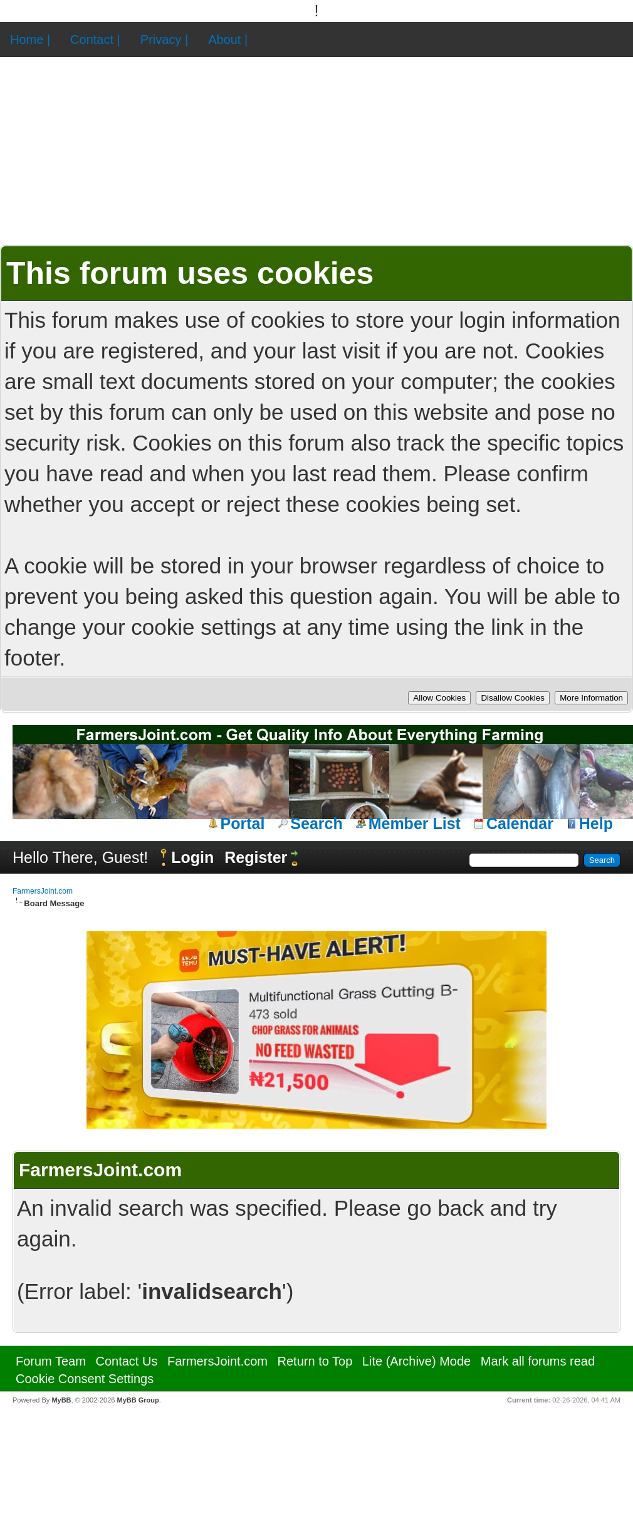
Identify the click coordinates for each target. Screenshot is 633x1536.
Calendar (519, 823)
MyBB (61, 1400)
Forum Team (51, 1361)
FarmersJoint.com (43, 891)
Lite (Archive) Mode (416, 1361)
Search (316, 823)
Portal (243, 823)
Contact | (95, 39)
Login (192, 857)
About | (228, 39)
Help (596, 823)
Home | (30, 39)
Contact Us (126, 1361)
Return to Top (315, 1361)
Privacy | (164, 39)
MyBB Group (138, 1400)
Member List (415, 823)
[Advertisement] (316, 151)
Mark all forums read (538, 1361)
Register (255, 857)
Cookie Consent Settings (85, 1379)
